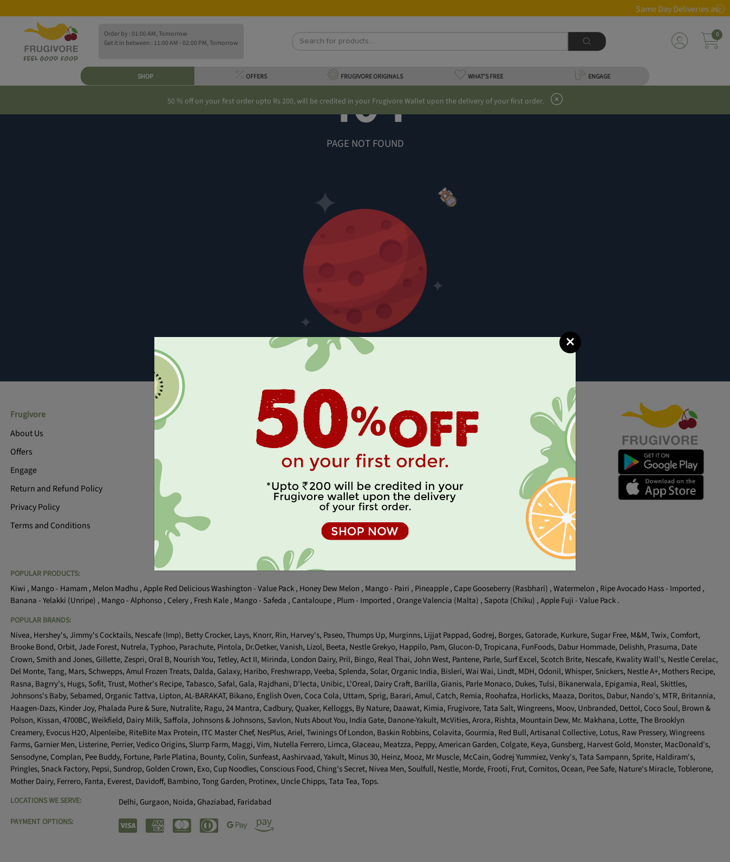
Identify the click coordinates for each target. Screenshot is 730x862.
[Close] (570, 342)
